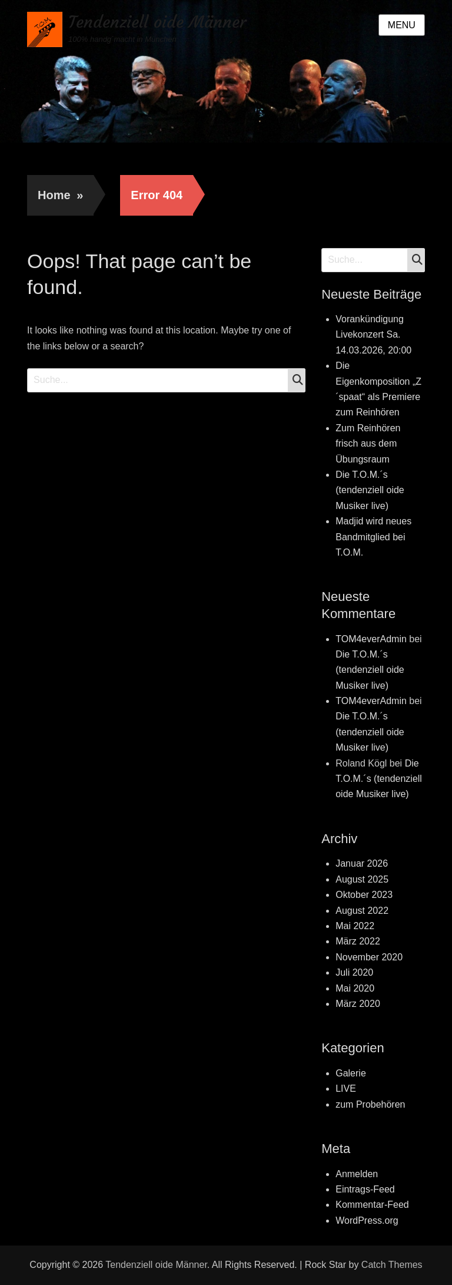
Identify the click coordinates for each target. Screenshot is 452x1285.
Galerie (350, 1073)
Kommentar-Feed (372, 1205)
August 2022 (361, 911)
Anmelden (356, 1174)
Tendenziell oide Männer (157, 22)
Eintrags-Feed (365, 1189)
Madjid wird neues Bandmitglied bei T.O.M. (373, 536)
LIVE (345, 1089)
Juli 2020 (354, 972)
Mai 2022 (354, 926)
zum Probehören (370, 1104)
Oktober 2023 (364, 895)
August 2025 (361, 879)
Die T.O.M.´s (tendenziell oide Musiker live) (369, 490)
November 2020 (369, 957)
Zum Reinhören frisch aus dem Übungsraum (367, 443)
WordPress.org (366, 1220)
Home (60, 195)
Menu (402, 25)
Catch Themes (392, 1265)
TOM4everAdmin (371, 639)
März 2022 (357, 941)
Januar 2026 (361, 863)
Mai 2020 (354, 988)
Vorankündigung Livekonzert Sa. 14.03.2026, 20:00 (373, 334)
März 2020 (357, 1004)
